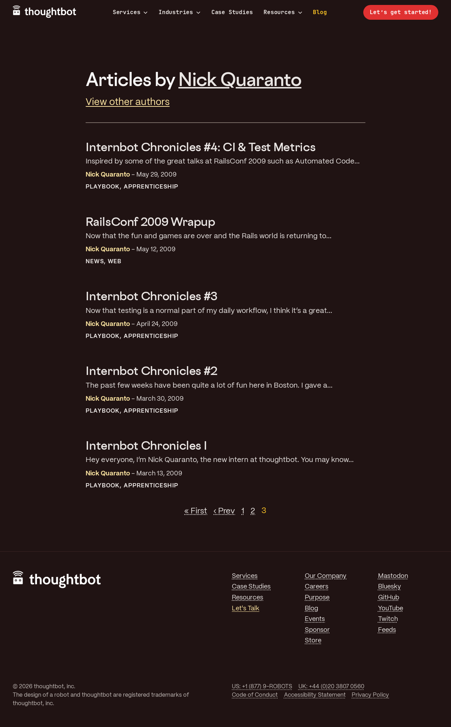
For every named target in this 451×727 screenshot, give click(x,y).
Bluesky (389, 587)
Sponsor (317, 630)
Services (130, 12)
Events (315, 619)
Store (313, 640)
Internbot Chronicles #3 (151, 296)
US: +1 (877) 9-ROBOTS (262, 686)
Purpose (317, 597)
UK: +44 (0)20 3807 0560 (331, 686)
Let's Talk (245, 608)
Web (115, 261)
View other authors (127, 102)
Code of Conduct (255, 695)
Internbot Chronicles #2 (151, 370)
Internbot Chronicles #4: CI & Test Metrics (200, 147)
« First (195, 511)
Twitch (388, 619)
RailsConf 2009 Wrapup (150, 221)
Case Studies (232, 12)
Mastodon (393, 576)
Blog (320, 12)
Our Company (325, 576)
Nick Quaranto (239, 79)
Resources (283, 12)
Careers (316, 587)
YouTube (390, 608)
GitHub (388, 597)
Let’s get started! (401, 12)
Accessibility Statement (315, 695)
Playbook (102, 187)
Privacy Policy (370, 695)
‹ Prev (224, 511)
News (95, 261)
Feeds (387, 630)
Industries (179, 12)
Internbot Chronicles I (146, 445)
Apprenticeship (151, 187)
